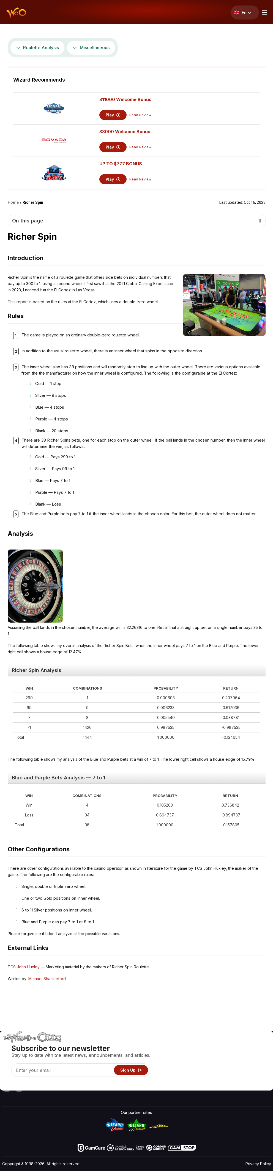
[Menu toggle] (264, 12)
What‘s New (228, 1070)
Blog (252, 1054)
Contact (224, 1054)
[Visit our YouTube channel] (7, 1087)
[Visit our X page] (19, 1087)
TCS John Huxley (24, 966)
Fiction (254, 1070)
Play (113, 115)
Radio (222, 1078)
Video (253, 1046)
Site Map (256, 1062)
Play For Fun (168, 1070)
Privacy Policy (258, 1163)
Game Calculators (173, 1054)
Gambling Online (172, 1078)
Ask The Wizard (172, 1086)
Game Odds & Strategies (180, 1046)
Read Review (140, 115)
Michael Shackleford (47, 978)
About (222, 1046)
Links (222, 1062)
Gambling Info (170, 1062)
